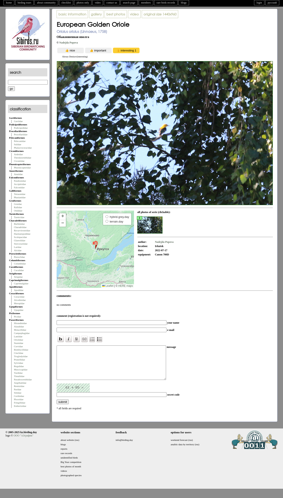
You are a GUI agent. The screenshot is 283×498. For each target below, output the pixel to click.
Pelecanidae (20, 141)
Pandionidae (20, 180)
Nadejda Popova (68, 42)
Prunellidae (19, 359)
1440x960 (159, 14)
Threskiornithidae (22, 157)
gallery (96, 14)
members (146, 2)
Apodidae (18, 290)
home (9, 2)
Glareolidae (19, 240)
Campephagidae (22, 333)
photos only (82, 2)
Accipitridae (20, 184)
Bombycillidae (21, 349)
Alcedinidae (20, 300)
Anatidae (18, 174)
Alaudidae (19, 326)
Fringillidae (19, 402)
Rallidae (18, 207)
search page (129, 2)
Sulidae (17, 144)
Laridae (17, 247)
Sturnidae (18, 343)
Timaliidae (19, 376)
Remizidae (19, 386)
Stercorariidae (21, 243)
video (98, 2)
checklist (66, 2)
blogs (184, 2)
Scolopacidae (20, 237)
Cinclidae (18, 353)
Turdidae (18, 373)
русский (272, 2)
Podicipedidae (21, 127)
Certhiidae (19, 396)
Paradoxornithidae (23, 379)
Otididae (18, 210)
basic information (72, 14)
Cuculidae (19, 270)
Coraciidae (19, 296)
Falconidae (19, 187)
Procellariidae (20, 134)
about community (46, 2)
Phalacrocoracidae (23, 147)
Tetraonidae (19, 194)
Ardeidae (18, 154)
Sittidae (17, 392)
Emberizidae (20, 406)
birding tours (24, 2)
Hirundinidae (20, 323)
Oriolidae (18, 339)
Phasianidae (20, 197)
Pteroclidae (19, 257)
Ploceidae (18, 399)
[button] (95, 244)
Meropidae (19, 303)
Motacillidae (20, 329)
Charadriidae (20, 227)
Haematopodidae (22, 233)
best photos (115, 14)
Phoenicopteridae (22, 167)
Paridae (17, 389)
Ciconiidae (19, 161)
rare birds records (166, 2)
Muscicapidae (20, 369)
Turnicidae (19, 217)
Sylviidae (18, 363)
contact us (111, 2)
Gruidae (18, 204)
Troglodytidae (21, 356)
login (259, 2)
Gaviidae (18, 121)
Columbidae (20, 263)
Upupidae (18, 310)
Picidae (17, 316)
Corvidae (18, 346)
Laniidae (18, 336)
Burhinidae (19, 224)
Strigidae (18, 276)
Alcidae (17, 250)
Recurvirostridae (22, 230)
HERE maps (125, 285)
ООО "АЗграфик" (23, 442)
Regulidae (19, 366)
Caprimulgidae (21, 283)
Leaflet (107, 285)
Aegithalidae (20, 382)
